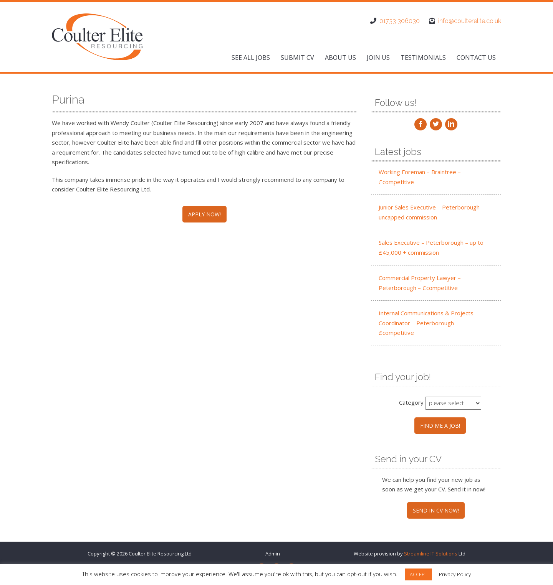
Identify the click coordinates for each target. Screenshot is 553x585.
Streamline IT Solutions (430, 553)
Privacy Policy (455, 574)
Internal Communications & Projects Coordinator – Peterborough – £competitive (426, 322)
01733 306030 (399, 21)
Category (411, 402)
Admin (272, 553)
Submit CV (297, 57)
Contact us (476, 57)
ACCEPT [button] (418, 574)
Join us (378, 57)
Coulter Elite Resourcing (156, 553)
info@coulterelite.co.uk (469, 21)
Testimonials (423, 57)
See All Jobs (251, 57)
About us (340, 57)
